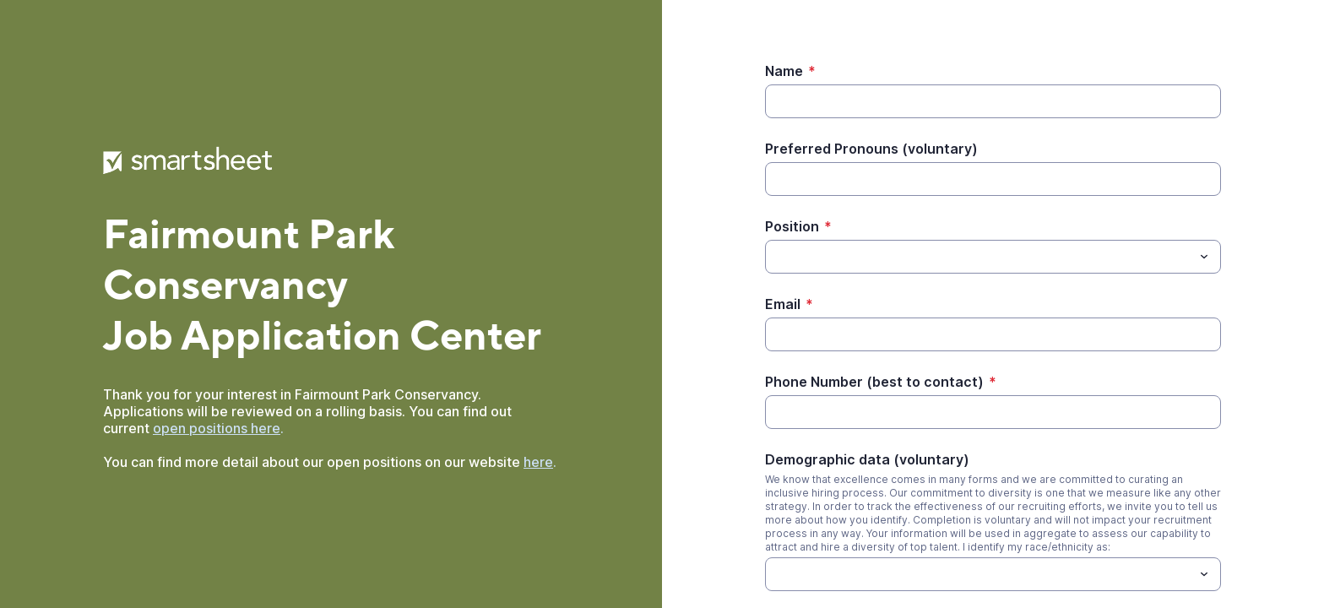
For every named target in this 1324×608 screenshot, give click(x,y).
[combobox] (993, 257)
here (538, 461)
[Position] (979, 257)
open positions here (216, 428)
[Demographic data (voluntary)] (775, 574)
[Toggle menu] (1204, 257)
